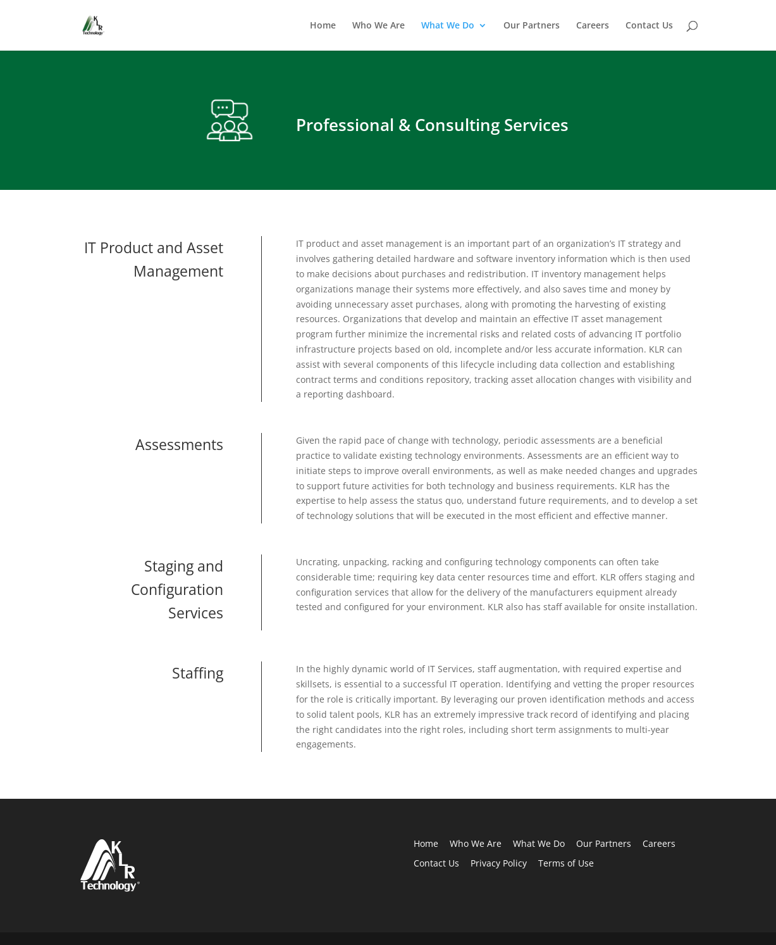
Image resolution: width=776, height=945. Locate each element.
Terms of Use (566, 863)
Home (323, 26)
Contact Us (649, 26)
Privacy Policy (499, 863)
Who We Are (378, 26)
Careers (592, 26)
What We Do (447, 26)
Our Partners (531, 26)
